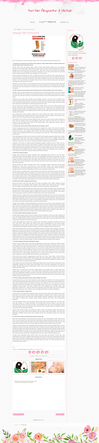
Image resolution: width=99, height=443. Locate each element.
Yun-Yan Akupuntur (78, 135)
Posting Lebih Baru (18, 414)
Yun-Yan (34, 356)
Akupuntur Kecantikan (78, 167)
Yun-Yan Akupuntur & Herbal (49, 11)
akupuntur (19, 29)
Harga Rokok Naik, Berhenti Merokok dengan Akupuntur (80, 124)
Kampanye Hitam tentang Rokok (26, 32)
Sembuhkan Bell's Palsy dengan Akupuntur (79, 88)
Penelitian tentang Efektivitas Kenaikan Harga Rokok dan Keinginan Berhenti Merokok (79, 76)
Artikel (41, 22)
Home (32, 22)
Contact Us (64, 22)
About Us (52, 22)
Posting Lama (60, 414)
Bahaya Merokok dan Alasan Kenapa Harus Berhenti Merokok (80, 113)
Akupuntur (76, 157)
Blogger (42, 420)
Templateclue (24, 424)
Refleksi (76, 147)
